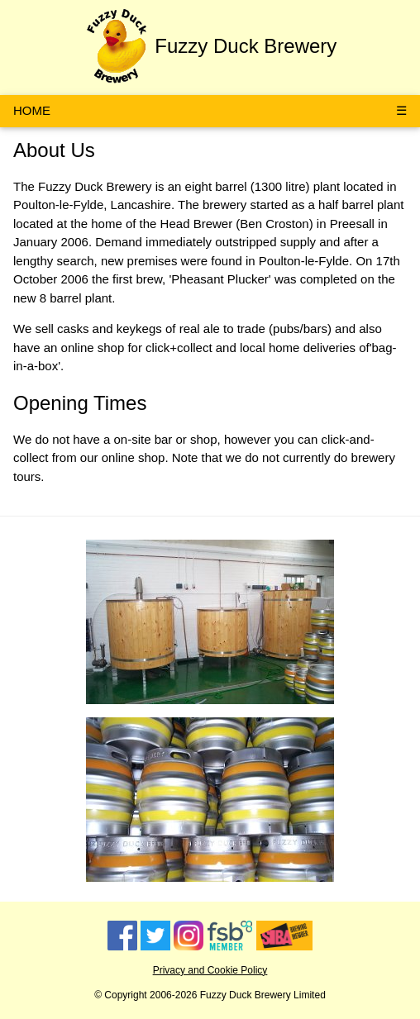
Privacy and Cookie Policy (210, 970)
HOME (31, 110)
